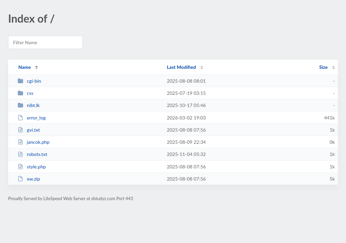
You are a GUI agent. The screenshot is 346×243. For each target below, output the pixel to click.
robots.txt (32, 154)
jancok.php (33, 142)
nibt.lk (29, 105)
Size (323, 67)
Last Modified (181, 67)
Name (24, 67)
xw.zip (29, 179)
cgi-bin (29, 81)
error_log (32, 117)
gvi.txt (29, 130)
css (25, 93)
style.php (32, 166)
